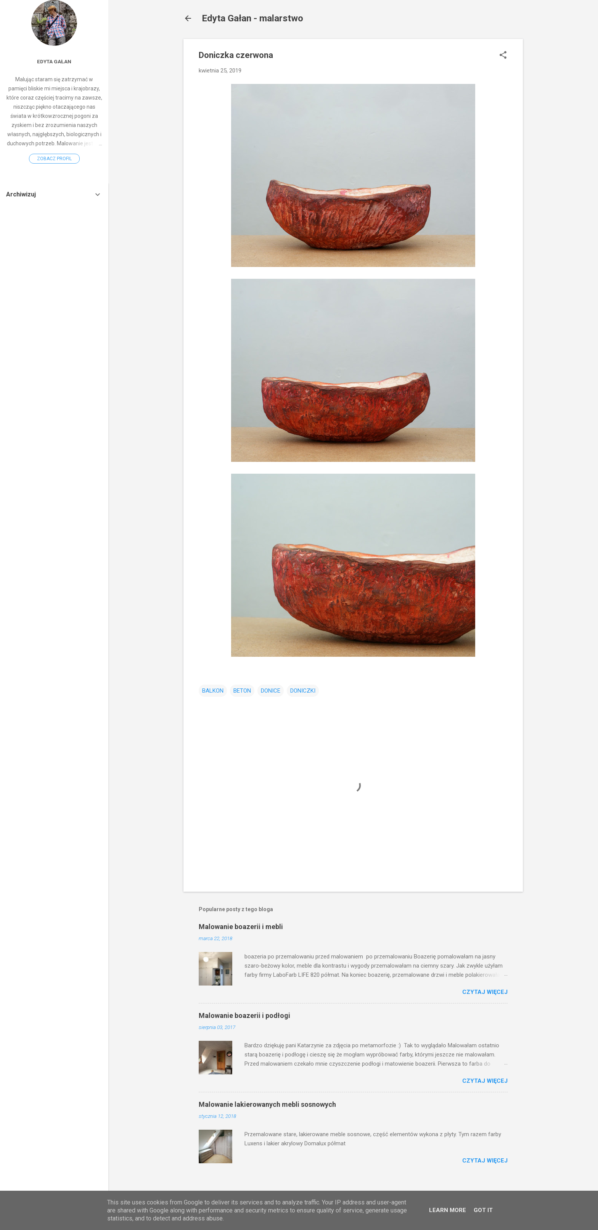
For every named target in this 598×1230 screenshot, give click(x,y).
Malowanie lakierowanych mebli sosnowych (267, 1104)
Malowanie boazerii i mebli (241, 927)
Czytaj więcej (485, 992)
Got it (483, 1210)
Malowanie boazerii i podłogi (244, 1015)
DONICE (270, 690)
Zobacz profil (54, 158)
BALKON (212, 690)
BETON (242, 690)
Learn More (447, 1210)
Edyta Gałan (54, 61)
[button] (503, 55)
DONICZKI (302, 690)
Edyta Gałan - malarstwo (252, 18)
